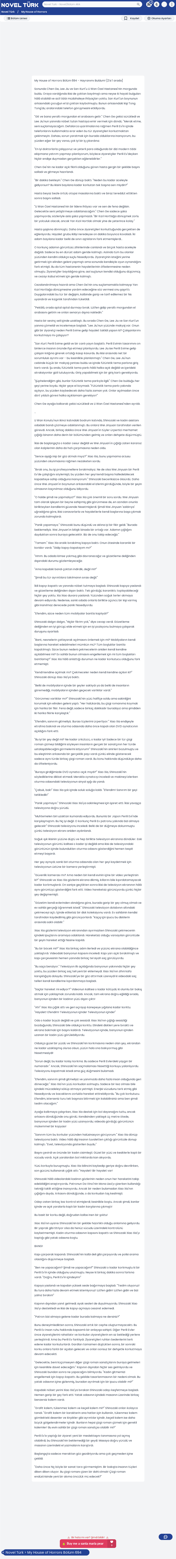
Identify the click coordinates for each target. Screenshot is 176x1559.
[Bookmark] (131, 18)
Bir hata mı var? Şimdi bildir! (88, 1537)
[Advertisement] (88, 48)
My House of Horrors (34, 11)
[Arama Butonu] (139, 4)
